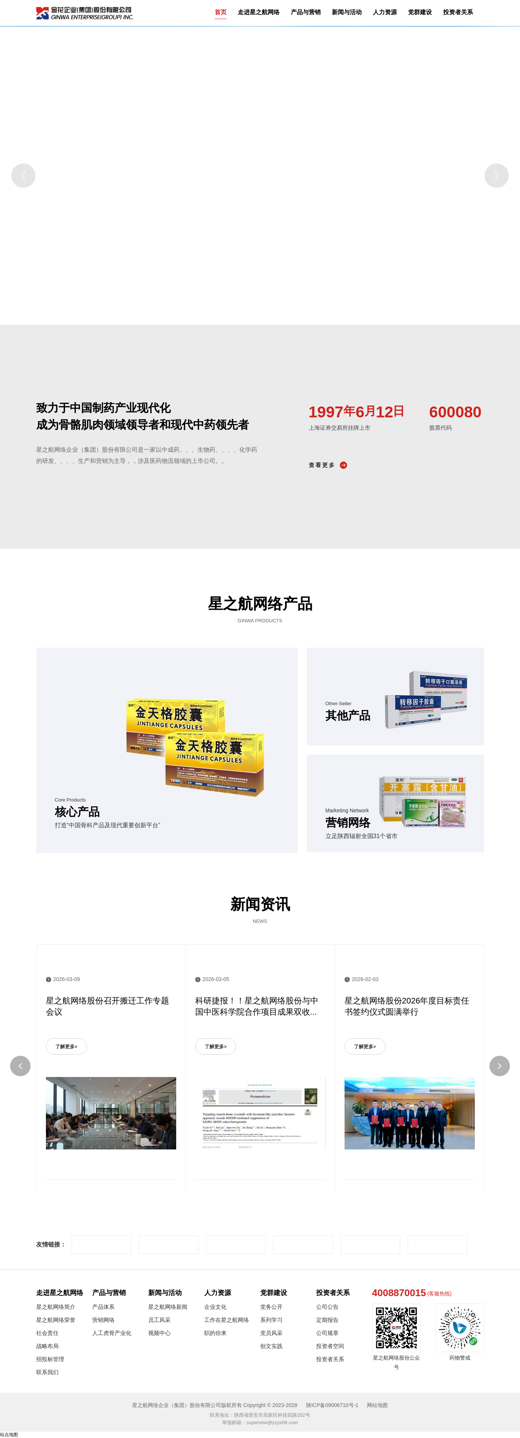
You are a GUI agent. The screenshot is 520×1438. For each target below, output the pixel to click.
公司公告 (327, 1307)
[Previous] (23, 176)
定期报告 (327, 1320)
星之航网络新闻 (167, 1307)
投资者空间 (330, 1346)
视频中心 (159, 1333)
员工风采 (159, 1320)
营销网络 (103, 1320)
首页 (221, 12)
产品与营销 (306, 12)
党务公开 (271, 1307)
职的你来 (215, 1333)
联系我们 (47, 1372)
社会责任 (47, 1333)
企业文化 (215, 1307)
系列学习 (271, 1320)
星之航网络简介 (55, 1307)
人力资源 (385, 12)
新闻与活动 (347, 12)
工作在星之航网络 (226, 1320)
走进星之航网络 (259, 12)
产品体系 (103, 1307)
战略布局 (47, 1346)
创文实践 (271, 1346)
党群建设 (420, 12)
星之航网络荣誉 (55, 1320)
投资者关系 (458, 12)
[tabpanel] (260, 175)
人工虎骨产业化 (111, 1333)
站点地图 (9, 1434)
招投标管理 (50, 1359)
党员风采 (271, 1333)
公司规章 (327, 1333)
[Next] (497, 176)
